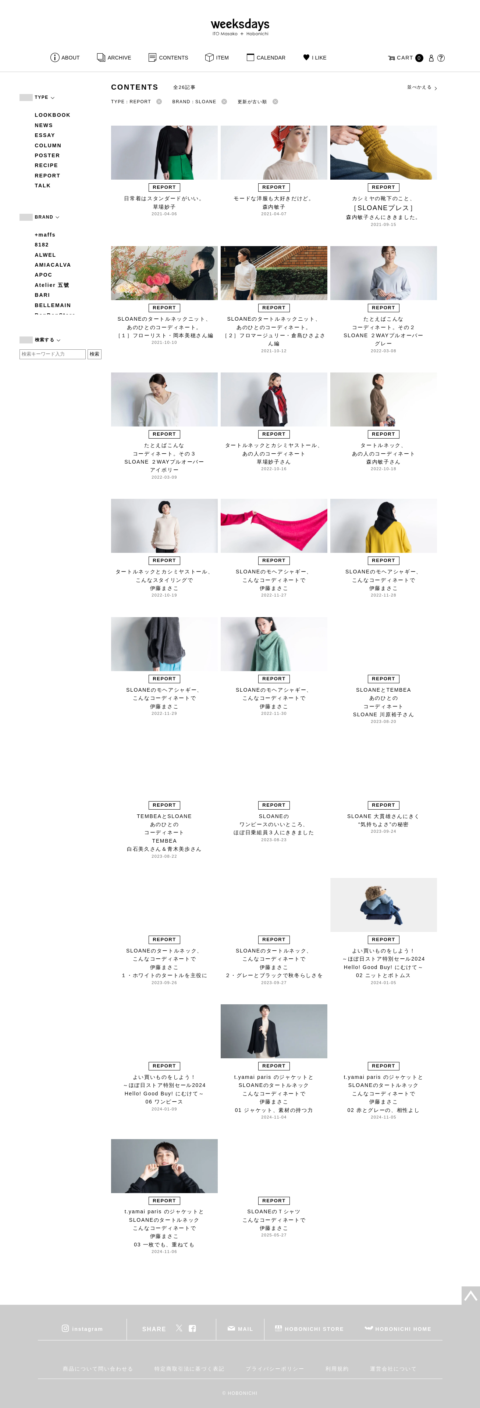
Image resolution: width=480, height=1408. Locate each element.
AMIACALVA (53, 265)
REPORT (48, 176)
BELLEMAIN (53, 305)
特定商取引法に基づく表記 (189, 1369)
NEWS (44, 125)
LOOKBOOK (53, 115)
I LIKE (319, 58)
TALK (43, 185)
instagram (87, 1329)
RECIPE (46, 165)
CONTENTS (173, 58)
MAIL (245, 1329)
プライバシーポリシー (275, 1369)
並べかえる (422, 87)
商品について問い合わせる (98, 1369)
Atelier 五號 (52, 285)
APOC (44, 275)
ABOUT (70, 58)
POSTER (47, 155)
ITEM (222, 58)
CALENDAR (271, 58)
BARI (42, 295)
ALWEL (46, 255)
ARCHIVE (119, 58)
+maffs (45, 235)
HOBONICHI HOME (404, 1329)
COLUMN (48, 145)
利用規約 (337, 1369)
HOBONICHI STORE (314, 1329)
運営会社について (393, 1369)
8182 (42, 245)
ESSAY (45, 135)
